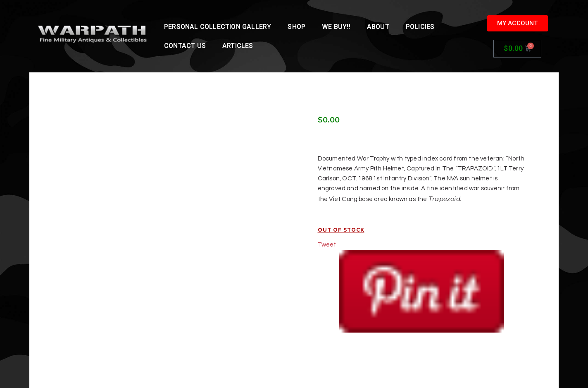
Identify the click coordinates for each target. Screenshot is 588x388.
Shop (296, 27)
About (378, 27)
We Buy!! (336, 27)
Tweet (327, 245)
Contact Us (185, 46)
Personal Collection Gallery (217, 27)
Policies (420, 27)
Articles (237, 46)
